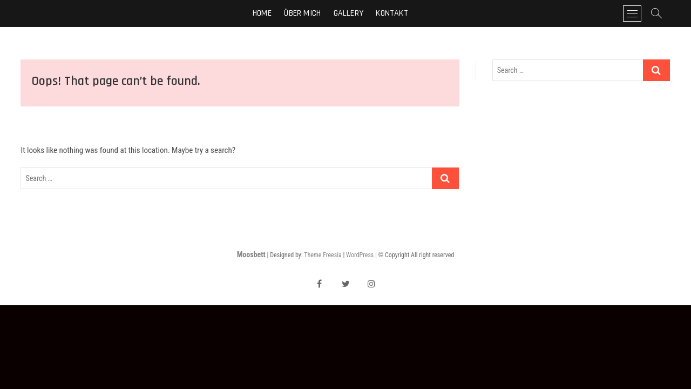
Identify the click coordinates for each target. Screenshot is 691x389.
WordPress (360, 255)
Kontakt (392, 13)
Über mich (302, 13)
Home (262, 13)
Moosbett (251, 254)
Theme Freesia (322, 255)
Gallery (348, 13)
